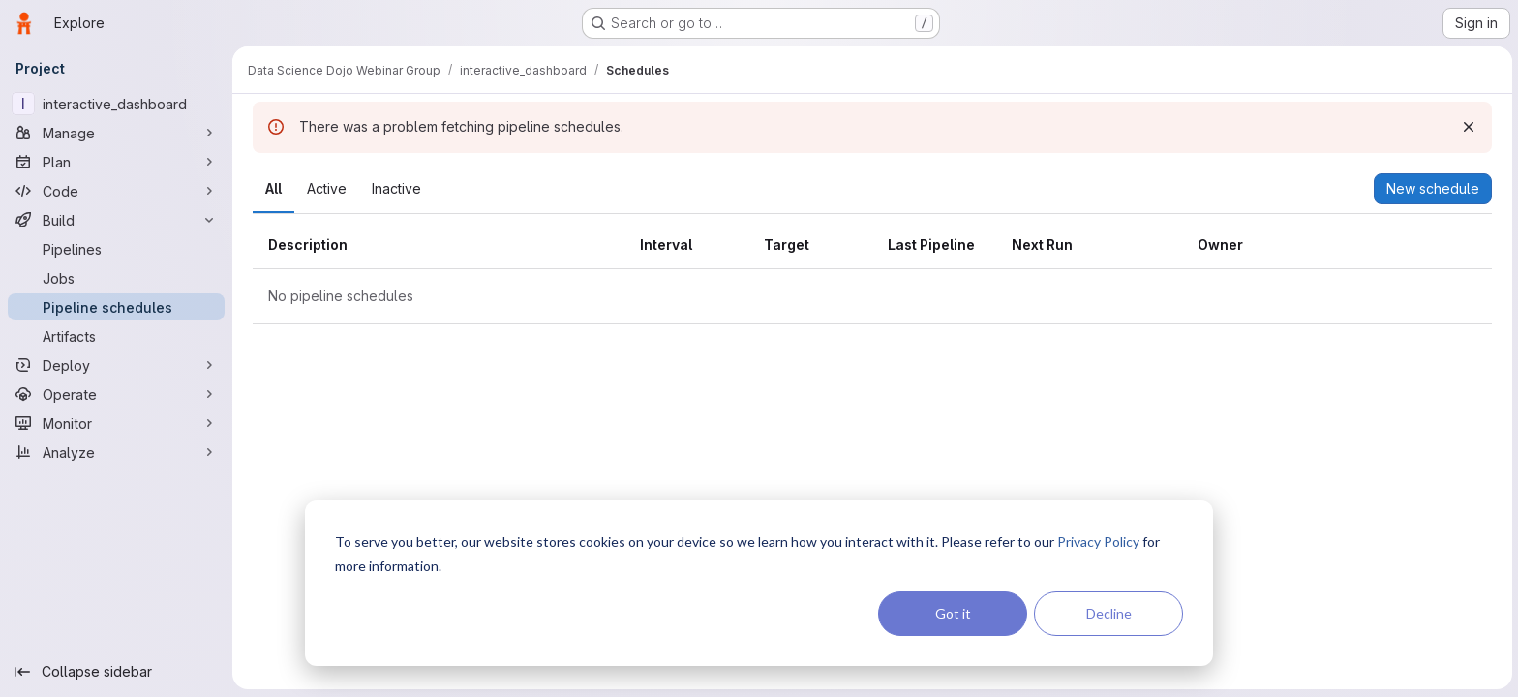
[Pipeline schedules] (116, 306)
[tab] (272, 189)
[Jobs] (116, 277)
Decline (1109, 613)
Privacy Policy (1098, 541)
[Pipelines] (116, 248)
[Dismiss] (1467, 126)
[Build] (116, 219)
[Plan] (116, 161)
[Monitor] (116, 423)
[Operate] (116, 394)
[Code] (116, 190)
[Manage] (116, 132)
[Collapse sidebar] (116, 671)
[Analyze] (116, 452)
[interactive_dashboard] (116, 103)
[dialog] (759, 583)
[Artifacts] (116, 335)
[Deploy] (116, 365)
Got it (953, 613)
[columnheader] (437, 245)
